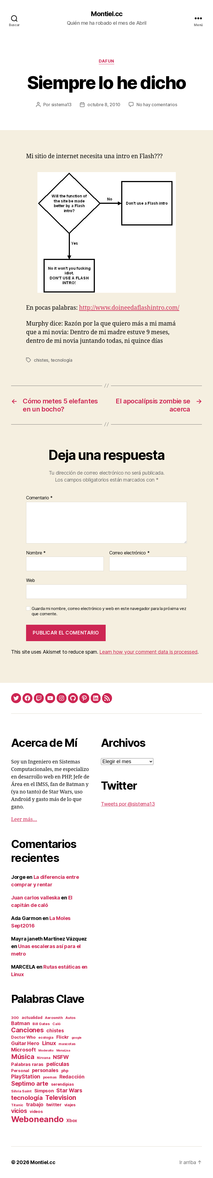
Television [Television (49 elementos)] (60, 1098)
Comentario (39, 497)
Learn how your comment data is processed (148, 652)
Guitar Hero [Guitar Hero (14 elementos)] (25, 1043)
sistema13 (61, 104)
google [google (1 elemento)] (77, 1038)
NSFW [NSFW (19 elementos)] (61, 1057)
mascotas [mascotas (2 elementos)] (67, 1044)
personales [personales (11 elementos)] (45, 1070)
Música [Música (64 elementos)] (22, 1057)
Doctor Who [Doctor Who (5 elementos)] (23, 1037)
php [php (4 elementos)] (65, 1070)
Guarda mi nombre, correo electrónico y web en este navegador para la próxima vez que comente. (109, 611)
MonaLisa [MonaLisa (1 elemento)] (63, 1050)
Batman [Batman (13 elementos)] (20, 1023)
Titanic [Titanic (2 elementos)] (17, 1105)
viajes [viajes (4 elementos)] (70, 1104)
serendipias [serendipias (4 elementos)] (62, 1084)
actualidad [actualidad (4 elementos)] (32, 1017)
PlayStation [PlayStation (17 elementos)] (25, 1076)
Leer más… (24, 819)
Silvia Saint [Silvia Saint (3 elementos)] (21, 1091)
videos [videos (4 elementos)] (36, 1111)
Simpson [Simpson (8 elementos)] (44, 1090)
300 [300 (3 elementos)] (15, 1017)
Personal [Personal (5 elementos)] (20, 1070)
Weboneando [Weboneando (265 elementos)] (37, 1119)
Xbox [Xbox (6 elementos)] (71, 1120)
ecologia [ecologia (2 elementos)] (46, 1037)
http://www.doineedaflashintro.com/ (129, 308)
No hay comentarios (156, 104)
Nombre (36, 552)
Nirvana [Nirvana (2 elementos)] (43, 1058)
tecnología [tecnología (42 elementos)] (26, 1097)
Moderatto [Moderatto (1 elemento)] (46, 1050)
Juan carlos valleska (35, 898)
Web (30, 580)
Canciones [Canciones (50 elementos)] (27, 1030)
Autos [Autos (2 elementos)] (70, 1018)
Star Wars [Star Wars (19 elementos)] (69, 1090)
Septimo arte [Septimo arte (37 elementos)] (29, 1083)
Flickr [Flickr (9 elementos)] (62, 1037)
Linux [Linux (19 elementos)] (49, 1043)
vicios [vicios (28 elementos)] (19, 1110)
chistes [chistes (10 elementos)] (55, 1030)
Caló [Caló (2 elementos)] (56, 1024)
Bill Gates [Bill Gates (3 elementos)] (41, 1023)
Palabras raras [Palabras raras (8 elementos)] (27, 1064)
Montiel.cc (106, 14)
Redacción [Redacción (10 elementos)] (72, 1077)
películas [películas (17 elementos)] (57, 1064)
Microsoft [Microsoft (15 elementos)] (23, 1049)
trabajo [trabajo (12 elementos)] (34, 1104)
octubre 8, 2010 (103, 104)
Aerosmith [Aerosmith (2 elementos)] (54, 1018)
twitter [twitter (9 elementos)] (54, 1104)
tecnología (61, 360)
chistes (41, 360)
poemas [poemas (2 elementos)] (50, 1077)
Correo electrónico (129, 552)
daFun (106, 61)
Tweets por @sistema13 (128, 804)
